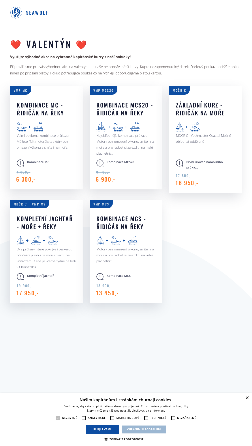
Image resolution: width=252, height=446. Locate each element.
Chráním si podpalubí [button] (144, 429)
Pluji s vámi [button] (102, 429)
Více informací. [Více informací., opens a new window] (155, 411)
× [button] (247, 398)
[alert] (126, 419)
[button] (126, 439)
